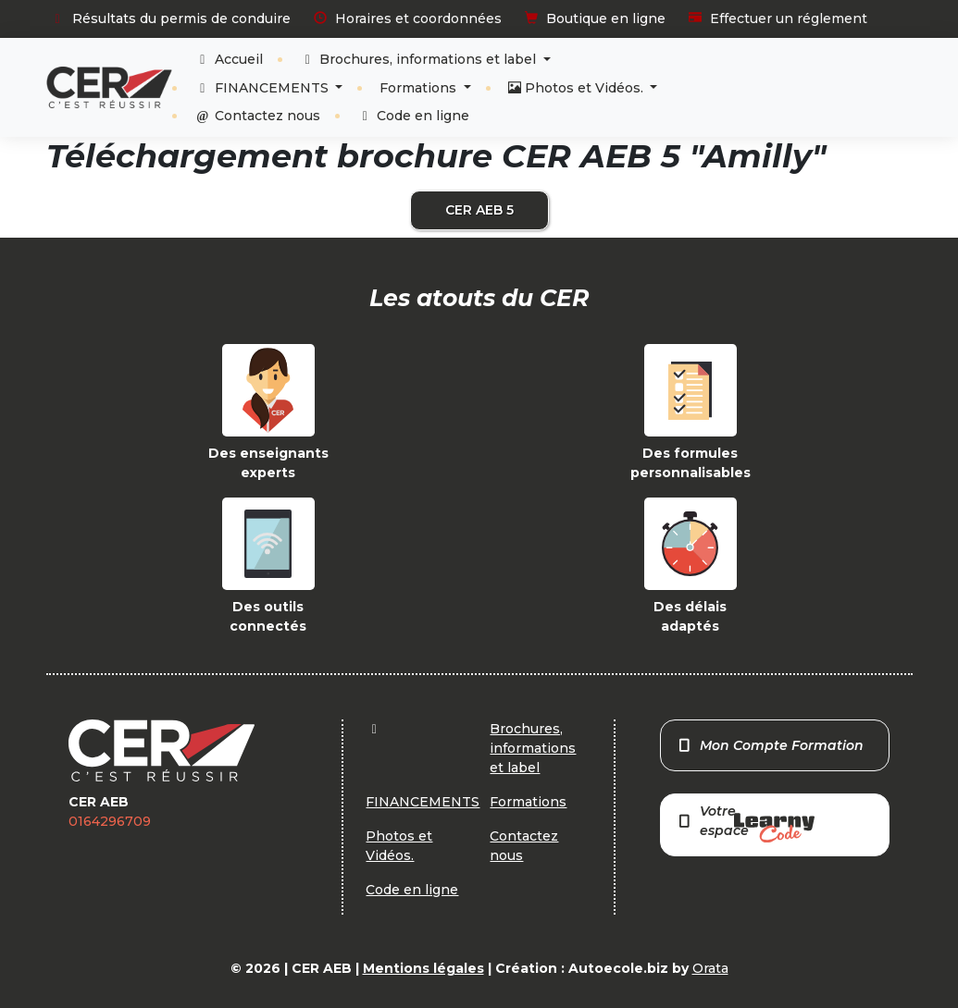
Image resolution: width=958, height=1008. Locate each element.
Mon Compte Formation (770, 745)
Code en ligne (413, 115)
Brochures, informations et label (420, 59)
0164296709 (109, 821)
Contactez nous (257, 115)
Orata (710, 968)
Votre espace (745, 822)
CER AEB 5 (479, 210)
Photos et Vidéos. (577, 88)
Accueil (228, 59)
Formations (419, 88)
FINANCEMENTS (263, 88)
